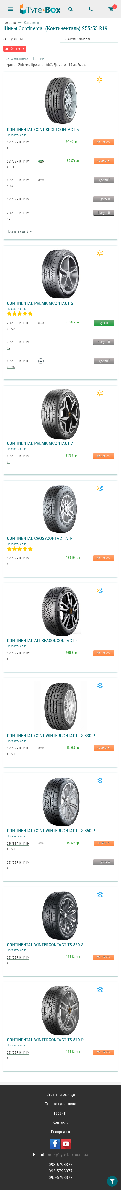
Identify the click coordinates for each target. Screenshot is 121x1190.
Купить (104, 323)
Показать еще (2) (19, 231)
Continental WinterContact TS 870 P (45, 1039)
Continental (17, 48)
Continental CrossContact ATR (40, 538)
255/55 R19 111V (18, 199)
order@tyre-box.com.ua (67, 1154)
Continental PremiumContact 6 (40, 303)
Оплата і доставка (60, 1103)
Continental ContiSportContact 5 (43, 129)
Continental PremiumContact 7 (40, 443)
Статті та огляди (60, 1094)
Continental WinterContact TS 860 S (45, 944)
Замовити (103, 142)
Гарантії (60, 1113)
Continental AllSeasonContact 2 (42, 640)
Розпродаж (60, 1131)
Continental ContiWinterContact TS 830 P (51, 735)
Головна (9, 22)
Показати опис (16, 135)
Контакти (61, 1122)
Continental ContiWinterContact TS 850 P (51, 830)
